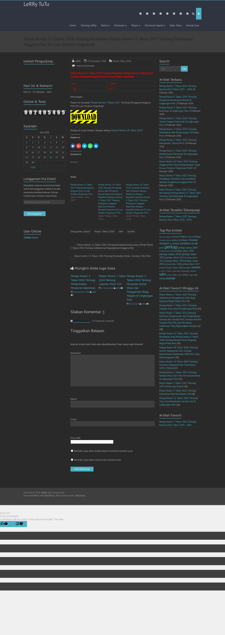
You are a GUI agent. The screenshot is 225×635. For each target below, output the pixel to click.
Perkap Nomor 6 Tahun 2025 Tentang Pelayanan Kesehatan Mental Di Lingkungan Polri (177, 100)
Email (74, 419)
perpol (86, 231)
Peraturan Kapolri (154, 25)
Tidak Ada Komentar (85, 65)
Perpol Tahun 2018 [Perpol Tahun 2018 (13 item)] (174, 267)
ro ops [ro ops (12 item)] (161, 271)
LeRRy (78, 61)
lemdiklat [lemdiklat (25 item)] (185, 243)
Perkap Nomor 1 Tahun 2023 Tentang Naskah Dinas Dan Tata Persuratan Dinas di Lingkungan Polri (179, 375)
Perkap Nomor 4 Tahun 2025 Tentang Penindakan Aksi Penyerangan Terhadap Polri (179, 132)
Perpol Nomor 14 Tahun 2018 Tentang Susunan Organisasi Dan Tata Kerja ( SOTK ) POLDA (178, 365)
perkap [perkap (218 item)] (171, 247)
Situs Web (75, 437)
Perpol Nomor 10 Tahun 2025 (127, 130)
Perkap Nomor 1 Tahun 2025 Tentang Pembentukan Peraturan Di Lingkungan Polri (178, 154)
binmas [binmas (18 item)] (197, 236)
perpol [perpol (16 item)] (162, 267)
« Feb (32, 167)
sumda (130, 231)
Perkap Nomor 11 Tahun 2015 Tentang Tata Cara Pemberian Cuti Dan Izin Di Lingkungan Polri (178, 401)
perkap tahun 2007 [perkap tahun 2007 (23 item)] (188, 247)
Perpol (134, 25)
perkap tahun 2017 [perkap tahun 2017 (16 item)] (191, 264)
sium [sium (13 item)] (180, 275)
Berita (104, 25)
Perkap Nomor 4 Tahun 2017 (105, 102)
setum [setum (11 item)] (169, 275)
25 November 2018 (96, 61)
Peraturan (119, 25)
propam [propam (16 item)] (187, 267)
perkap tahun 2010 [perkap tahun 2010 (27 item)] (170, 254)
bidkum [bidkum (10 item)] (190, 237)
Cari (184, 68)
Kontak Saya (192, 25)
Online (31, 237)
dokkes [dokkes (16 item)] (175, 240)
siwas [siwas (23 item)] (185, 274)
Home (73, 25)
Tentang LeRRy (88, 25)
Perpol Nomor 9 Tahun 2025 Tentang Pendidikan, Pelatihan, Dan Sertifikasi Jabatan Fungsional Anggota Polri (177, 179)
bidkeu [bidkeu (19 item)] (183, 236)
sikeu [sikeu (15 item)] (174, 274)
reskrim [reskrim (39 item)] (196, 267)
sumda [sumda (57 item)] (170, 278)
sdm (121, 231)
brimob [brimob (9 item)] (161, 240)
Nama (74, 398)
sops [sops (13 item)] (191, 275)
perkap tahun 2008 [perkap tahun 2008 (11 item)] (167, 251)
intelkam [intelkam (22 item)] (183, 240)
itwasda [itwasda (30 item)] (193, 240)
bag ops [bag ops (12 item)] (162, 237)
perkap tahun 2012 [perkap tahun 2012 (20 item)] (175, 257)
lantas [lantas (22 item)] (175, 243)
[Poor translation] (19, 524)
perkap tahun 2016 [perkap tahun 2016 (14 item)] (173, 264)
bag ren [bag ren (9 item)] (169, 237)
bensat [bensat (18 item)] (176, 236)
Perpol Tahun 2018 (122, 61)
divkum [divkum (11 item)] (168, 240)
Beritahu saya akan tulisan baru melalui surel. (97, 459)
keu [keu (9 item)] (170, 244)
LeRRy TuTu (36, 3)
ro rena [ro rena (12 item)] (168, 271)
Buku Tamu (175, 25)
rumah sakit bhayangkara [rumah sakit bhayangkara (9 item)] (181, 271)
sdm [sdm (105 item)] (162, 274)
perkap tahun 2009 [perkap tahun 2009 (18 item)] (184, 250)
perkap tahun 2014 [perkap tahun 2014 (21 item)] (174, 260)
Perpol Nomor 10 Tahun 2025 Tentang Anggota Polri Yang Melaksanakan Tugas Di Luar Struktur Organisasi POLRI (179, 164)
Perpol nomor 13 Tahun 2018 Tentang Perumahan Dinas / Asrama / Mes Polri (110, 257)
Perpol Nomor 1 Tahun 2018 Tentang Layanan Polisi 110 (112, 280)
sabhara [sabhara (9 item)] (193, 271)
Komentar (75, 352)
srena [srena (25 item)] (162, 278)
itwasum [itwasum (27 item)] (164, 243)
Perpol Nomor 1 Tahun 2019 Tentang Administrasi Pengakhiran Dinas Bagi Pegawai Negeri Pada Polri (177, 298)
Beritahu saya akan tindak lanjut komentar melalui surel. (103, 450)
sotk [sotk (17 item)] (196, 274)
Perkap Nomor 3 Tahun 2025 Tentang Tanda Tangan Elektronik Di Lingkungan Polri (179, 121)
